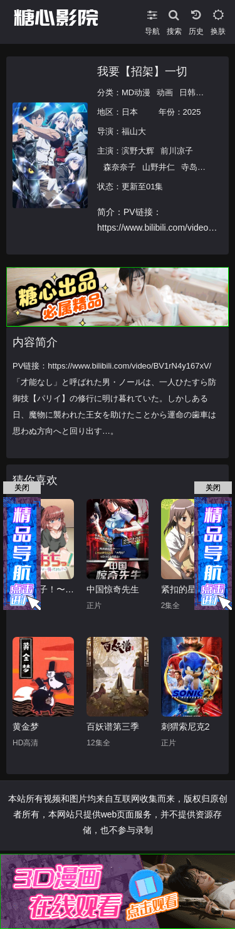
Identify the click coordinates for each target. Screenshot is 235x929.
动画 (165, 92)
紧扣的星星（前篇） (191, 589)
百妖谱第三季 (112, 727)
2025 (192, 112)
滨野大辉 (138, 150)
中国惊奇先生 (112, 589)
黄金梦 (26, 727)
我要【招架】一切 (142, 71)
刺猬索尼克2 (185, 727)
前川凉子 (176, 150)
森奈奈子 (119, 167)
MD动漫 (136, 92)
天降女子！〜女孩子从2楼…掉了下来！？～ (43, 589)
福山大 (134, 131)
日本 (130, 112)
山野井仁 (158, 167)
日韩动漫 (195, 92)
